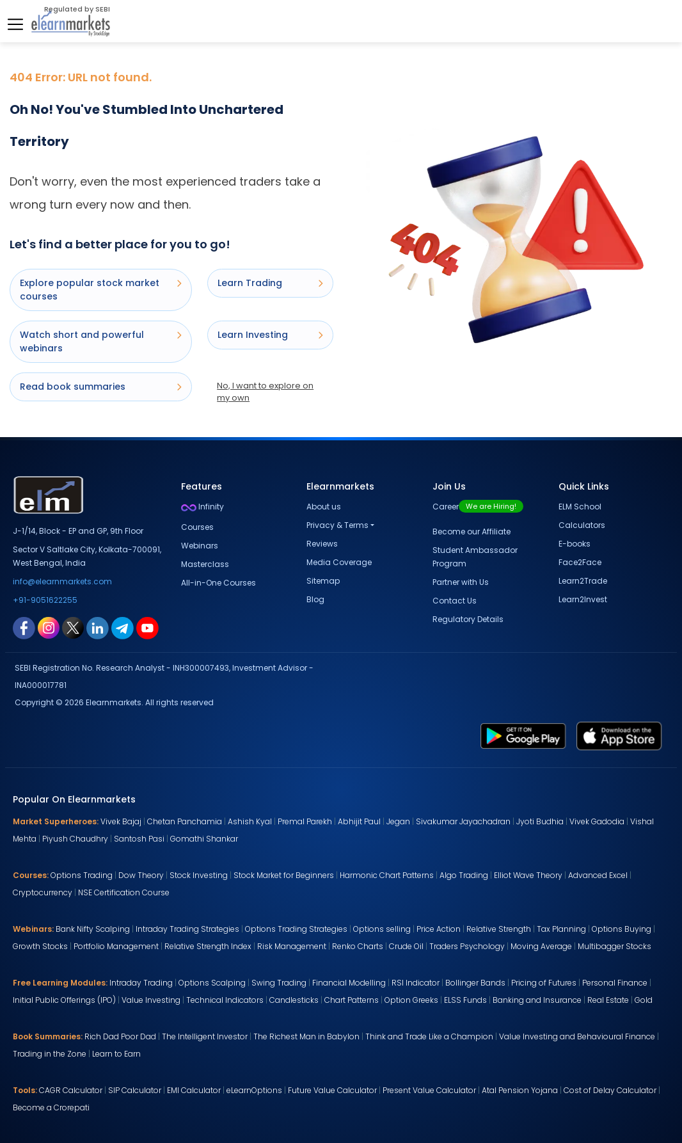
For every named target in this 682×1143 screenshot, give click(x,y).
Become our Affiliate (471, 531)
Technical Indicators (225, 1000)
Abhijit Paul (359, 821)
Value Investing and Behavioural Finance (577, 1036)
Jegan (398, 821)
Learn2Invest (583, 599)
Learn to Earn (116, 1053)
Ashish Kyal (250, 821)
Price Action (438, 928)
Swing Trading (278, 982)
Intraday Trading (141, 982)
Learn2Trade (583, 580)
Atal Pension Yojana (520, 1090)
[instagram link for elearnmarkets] (48, 627)
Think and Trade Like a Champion (429, 1036)
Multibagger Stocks (614, 946)
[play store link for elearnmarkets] (523, 735)
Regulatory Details (468, 619)
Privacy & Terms (337, 525)
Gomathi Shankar (204, 838)
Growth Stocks (40, 946)
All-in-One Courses (218, 582)
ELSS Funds (465, 1000)
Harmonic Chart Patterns (387, 875)
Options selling (382, 928)
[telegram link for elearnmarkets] (122, 627)
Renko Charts (357, 946)
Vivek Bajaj (120, 821)
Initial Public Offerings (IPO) (64, 1000)
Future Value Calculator (332, 1090)
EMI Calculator (194, 1090)
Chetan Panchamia (184, 821)
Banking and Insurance (537, 1000)
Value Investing (151, 1000)
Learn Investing (270, 334)
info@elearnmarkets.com (62, 581)
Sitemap (323, 580)
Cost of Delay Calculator (610, 1090)
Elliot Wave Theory (528, 875)
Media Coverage (339, 562)
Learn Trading (270, 282)
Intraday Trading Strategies (187, 928)
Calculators (582, 525)
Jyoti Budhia (540, 821)
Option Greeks (411, 1000)
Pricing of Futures (543, 982)
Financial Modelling (349, 982)
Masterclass (205, 564)
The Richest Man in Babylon (306, 1036)
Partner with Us (460, 582)
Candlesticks (294, 1000)
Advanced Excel (598, 875)
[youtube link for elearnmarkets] (147, 627)
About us (323, 506)
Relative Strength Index (207, 946)
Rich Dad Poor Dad (120, 1036)
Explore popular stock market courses (101, 289)
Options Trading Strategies (296, 928)
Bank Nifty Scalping (93, 928)
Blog (315, 599)
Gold (644, 1000)
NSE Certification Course (124, 892)
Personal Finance (614, 982)
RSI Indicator (416, 982)
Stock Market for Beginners (284, 875)
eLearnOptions (254, 1090)
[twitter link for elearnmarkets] (73, 627)
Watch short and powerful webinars (101, 341)
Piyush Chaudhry (75, 838)
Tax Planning (561, 928)
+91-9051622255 (45, 600)
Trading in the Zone (49, 1053)
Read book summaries (101, 386)
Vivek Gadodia (596, 821)
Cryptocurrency (42, 892)
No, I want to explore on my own (265, 392)
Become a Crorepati (51, 1107)
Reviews (322, 543)
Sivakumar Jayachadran (463, 821)
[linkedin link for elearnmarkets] (97, 627)
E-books (575, 543)
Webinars (199, 545)
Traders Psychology (467, 946)
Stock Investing (199, 875)
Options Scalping (212, 982)
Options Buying (621, 928)
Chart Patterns (351, 1000)
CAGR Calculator (70, 1090)
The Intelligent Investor (205, 1036)
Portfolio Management (116, 946)
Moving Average (541, 946)
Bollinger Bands (475, 982)
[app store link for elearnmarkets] (619, 735)
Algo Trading (464, 875)
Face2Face (580, 562)
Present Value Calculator (429, 1090)
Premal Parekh (305, 821)
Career (477, 506)
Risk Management (291, 946)
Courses (197, 527)
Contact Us (454, 600)
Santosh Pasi (139, 838)
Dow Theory (141, 875)
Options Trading (82, 875)
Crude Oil (406, 946)
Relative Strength (498, 928)
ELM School (580, 506)
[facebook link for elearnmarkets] (24, 627)
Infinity (202, 506)
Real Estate (608, 1000)
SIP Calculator (134, 1090)
